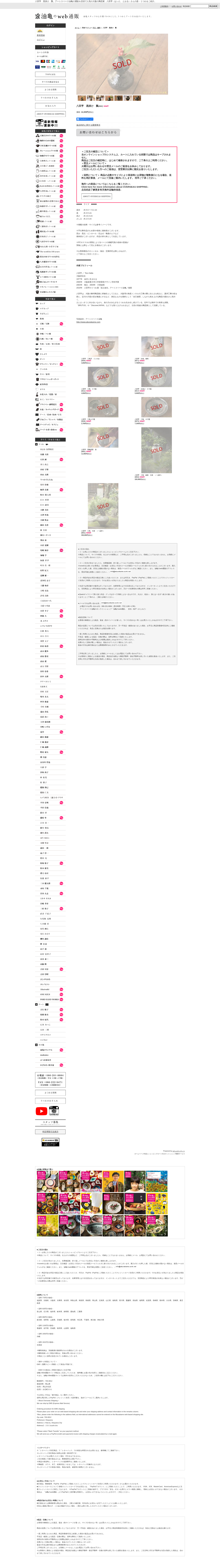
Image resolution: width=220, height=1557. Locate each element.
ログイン (41, 40)
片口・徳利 (96, 28)
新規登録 (41, 35)
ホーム (77, 28)
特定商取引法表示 (50, 1131)
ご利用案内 (164, 6)
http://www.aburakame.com (88, 322)
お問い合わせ (177, 6)
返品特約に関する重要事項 (88, 125)
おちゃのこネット (179, 1151)
